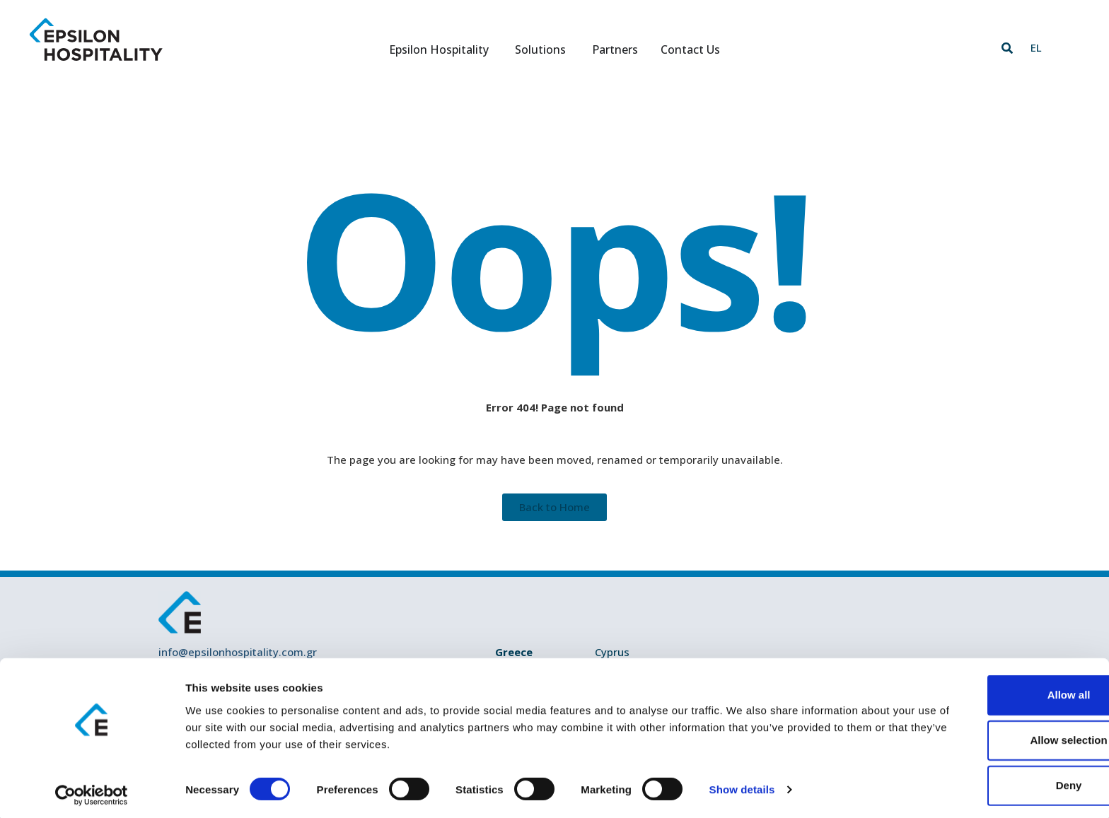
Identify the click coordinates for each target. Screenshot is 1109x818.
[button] (1007, 48)
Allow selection (990, 736)
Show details (742, 784)
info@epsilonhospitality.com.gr (237, 652)
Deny (991, 781)
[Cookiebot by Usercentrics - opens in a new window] (91, 790)
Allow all (991, 690)
